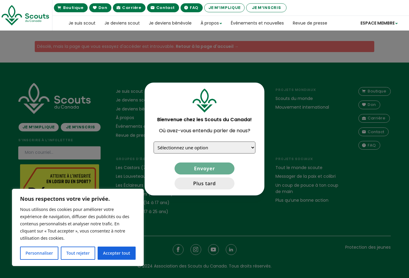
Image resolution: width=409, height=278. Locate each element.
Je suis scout (82, 23)
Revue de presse (310, 23)
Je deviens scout (122, 23)
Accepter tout (116, 253)
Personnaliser (39, 253)
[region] (78, 227)
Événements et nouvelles (257, 23)
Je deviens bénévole (170, 23)
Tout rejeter (78, 253)
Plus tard (204, 183)
